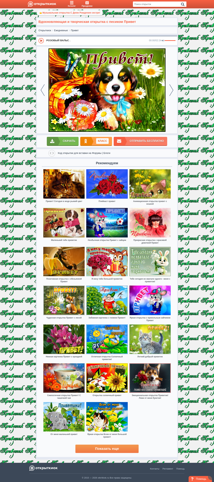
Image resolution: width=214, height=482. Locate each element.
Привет (75, 30)
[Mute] (163, 40)
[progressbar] (170, 41)
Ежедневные (61, 30)
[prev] (43, 90)
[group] (107, 40)
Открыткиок (44, 30)
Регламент (168, 468)
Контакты (154, 468)
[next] (171, 90)
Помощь (180, 468)
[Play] (41, 40)
